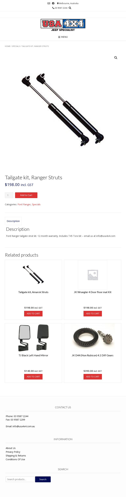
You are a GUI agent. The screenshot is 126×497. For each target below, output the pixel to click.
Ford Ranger (24, 204)
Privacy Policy (13, 451)
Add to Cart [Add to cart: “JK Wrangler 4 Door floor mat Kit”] (92, 313)
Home (7, 46)
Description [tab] (13, 221)
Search (42, 479)
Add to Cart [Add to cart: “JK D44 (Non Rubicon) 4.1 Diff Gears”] (92, 376)
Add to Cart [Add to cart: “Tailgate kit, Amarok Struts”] (33, 313)
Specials (16, 46)
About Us (11, 448)
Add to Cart (26, 195)
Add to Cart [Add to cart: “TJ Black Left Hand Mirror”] (33, 376)
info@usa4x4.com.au (24, 426)
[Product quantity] (9, 195)
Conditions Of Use (15, 459)
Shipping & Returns (16, 455)
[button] (116, 58)
